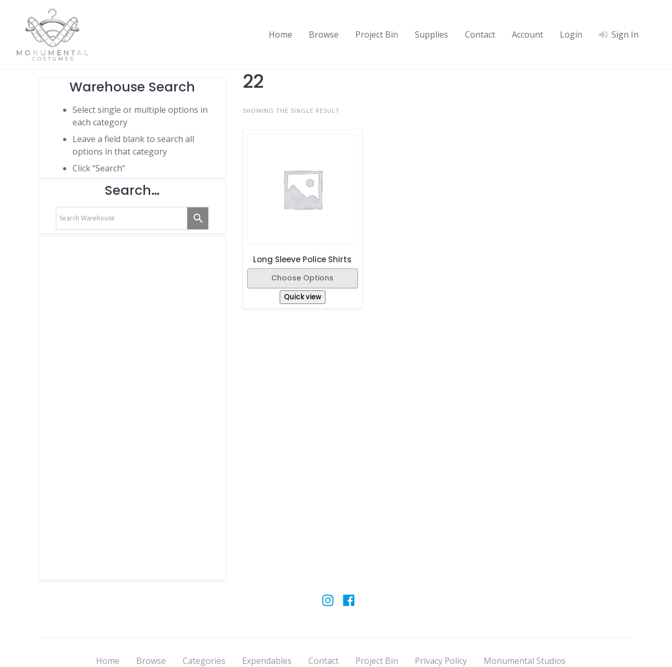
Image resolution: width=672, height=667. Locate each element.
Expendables (267, 660)
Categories (204, 660)
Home (280, 34)
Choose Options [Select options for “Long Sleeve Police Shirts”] (302, 278)
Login (571, 34)
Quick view (302, 297)
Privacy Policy (441, 660)
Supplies (431, 34)
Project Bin (376, 34)
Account (527, 34)
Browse (324, 34)
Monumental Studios (525, 660)
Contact (480, 34)
